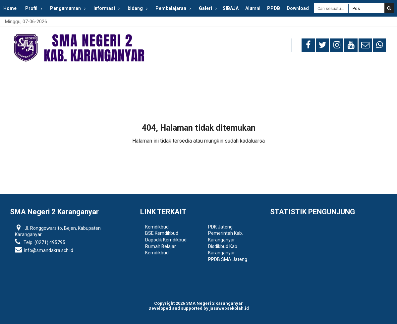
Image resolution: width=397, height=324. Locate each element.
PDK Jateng (220, 226)
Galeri (205, 8)
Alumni (252, 8)
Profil (31, 8)
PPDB (273, 8)
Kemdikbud (157, 226)
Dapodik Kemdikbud (166, 239)
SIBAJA (231, 8)
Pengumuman (65, 8)
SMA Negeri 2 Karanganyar (214, 303)
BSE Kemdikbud (161, 233)
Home (10, 8)
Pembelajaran (170, 8)
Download (298, 8)
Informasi (104, 8)
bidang (135, 8)
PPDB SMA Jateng (227, 259)
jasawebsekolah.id (229, 308)
